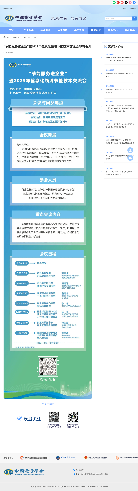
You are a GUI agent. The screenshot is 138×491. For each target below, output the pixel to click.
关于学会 (29, 30)
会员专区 (79, 30)
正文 (35, 38)
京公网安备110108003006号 (98, 486)
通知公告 (26, 38)
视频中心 (113, 30)
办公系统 (8, 9)
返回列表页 (48, 404)
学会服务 (45, 30)
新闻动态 (96, 30)
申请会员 (133, 8)
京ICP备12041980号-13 (79, 486)
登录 (124, 8)
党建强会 (130, 30)
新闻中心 (16, 38)
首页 (11, 30)
